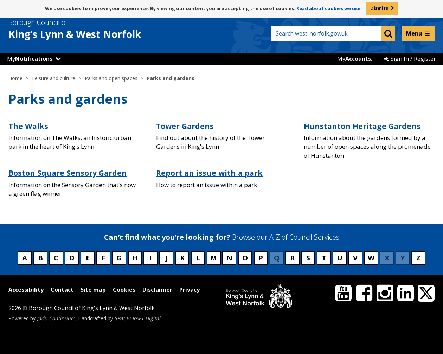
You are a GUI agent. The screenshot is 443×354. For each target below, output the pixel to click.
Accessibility (26, 290)
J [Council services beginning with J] (166, 258)
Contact (62, 290)
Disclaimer (157, 290)
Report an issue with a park (209, 173)
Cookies (124, 290)
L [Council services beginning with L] (198, 258)
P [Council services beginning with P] (260, 258)
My (29, 59)
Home (15, 78)
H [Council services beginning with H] (135, 258)
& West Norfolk (87, 29)
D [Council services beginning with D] (72, 258)
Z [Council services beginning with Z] (418, 258)
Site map (93, 290)
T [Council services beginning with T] (324, 258)
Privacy (189, 290)
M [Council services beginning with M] (213, 258)
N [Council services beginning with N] (229, 258)
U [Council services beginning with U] (339, 258)
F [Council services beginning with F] (103, 258)
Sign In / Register (410, 59)
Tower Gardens (185, 126)
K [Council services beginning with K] (182, 258)
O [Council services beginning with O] (245, 258)
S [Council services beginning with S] (308, 258)
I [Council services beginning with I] (150, 258)
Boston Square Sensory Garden (67, 173)
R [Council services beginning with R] (292, 258)
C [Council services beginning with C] (56, 258)
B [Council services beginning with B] (40, 258)
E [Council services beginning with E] (88, 258)
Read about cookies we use (328, 8)
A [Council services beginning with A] (24, 258)
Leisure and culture (53, 78)
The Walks (28, 126)
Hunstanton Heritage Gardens (362, 126)
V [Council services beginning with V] (355, 258)
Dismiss (379, 8)
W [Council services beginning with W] (371, 258)
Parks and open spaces (111, 78)
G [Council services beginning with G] (119, 258)
